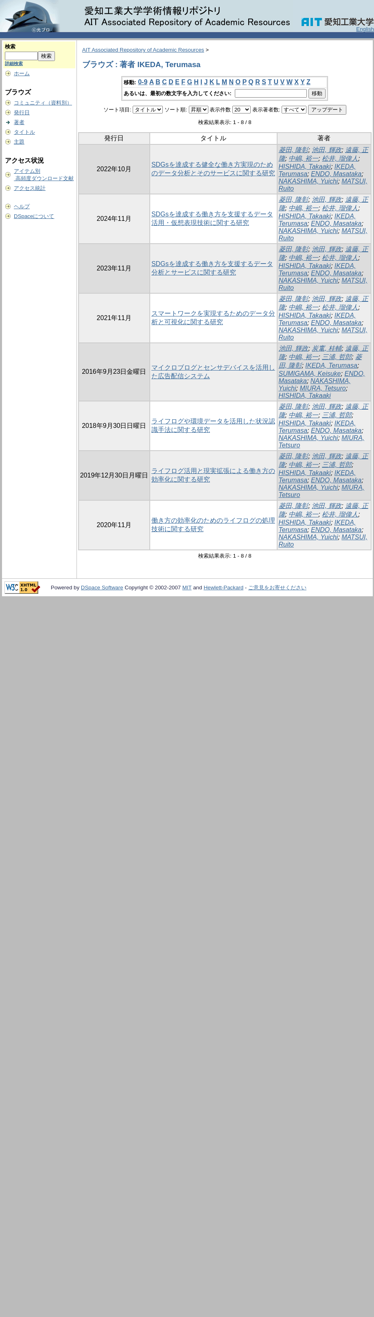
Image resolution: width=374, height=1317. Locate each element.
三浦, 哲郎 (337, 356)
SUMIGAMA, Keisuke (310, 373)
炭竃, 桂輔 (326, 348)
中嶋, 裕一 (303, 158)
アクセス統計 (30, 188)
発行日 (22, 112)
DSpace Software (102, 587)
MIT (187, 587)
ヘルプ (22, 206)
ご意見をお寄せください (277, 587)
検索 (10, 47)
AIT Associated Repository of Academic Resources (143, 50)
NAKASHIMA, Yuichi (308, 181)
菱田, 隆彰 (293, 149)
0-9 (142, 81)
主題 (19, 142)
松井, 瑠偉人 (340, 158)
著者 (19, 122)
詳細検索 (14, 63)
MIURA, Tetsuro (323, 388)
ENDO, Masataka (336, 173)
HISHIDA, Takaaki (305, 166)
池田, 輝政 (326, 149)
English (365, 29)
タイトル (24, 132)
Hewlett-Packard (223, 587)
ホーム (22, 73)
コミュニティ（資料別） (43, 103)
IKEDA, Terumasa (331, 365)
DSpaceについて (34, 216)
